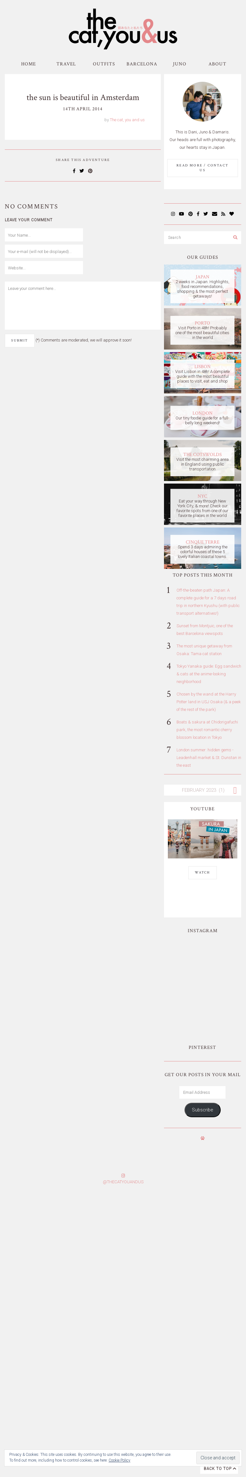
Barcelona (142, 64)
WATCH (202, 872)
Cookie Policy (119, 1460)
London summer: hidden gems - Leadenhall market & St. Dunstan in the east (208, 757)
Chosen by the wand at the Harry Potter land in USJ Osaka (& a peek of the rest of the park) (208, 702)
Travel (66, 64)
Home (28, 64)
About (217, 64)
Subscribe (202, 1065)
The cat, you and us (127, 119)
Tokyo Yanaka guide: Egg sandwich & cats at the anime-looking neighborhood (208, 674)
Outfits (104, 64)
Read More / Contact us (202, 168)
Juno (179, 64)
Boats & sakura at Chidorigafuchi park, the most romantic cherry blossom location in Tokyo (207, 730)
